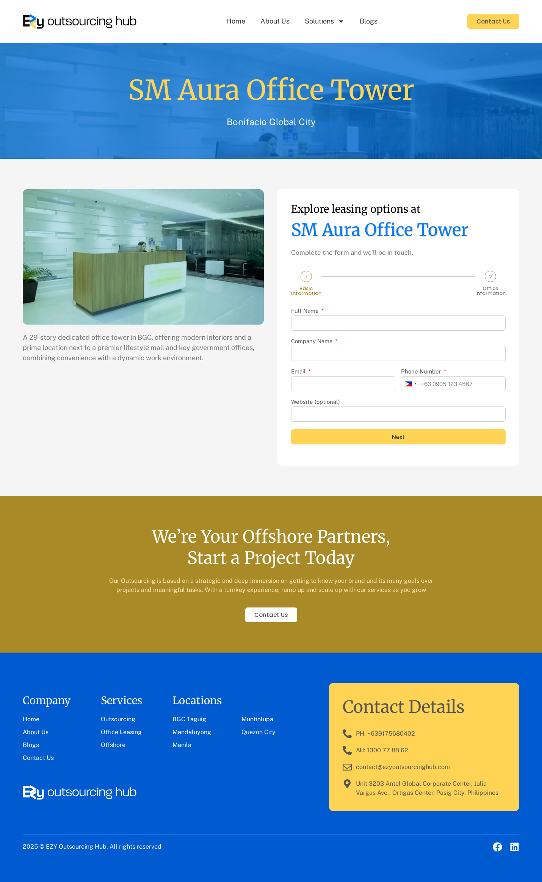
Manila (181, 745)
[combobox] (410, 384)
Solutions (325, 21)
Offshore (113, 745)
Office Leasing (121, 732)
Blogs (369, 21)
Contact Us (38, 757)
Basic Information (306, 291)
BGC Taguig (189, 719)
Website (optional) (315, 402)
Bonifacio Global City (271, 121)
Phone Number (422, 372)
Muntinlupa (257, 719)
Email (299, 372)
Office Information (490, 291)
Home (235, 21)
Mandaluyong (191, 732)
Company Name (312, 341)
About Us (275, 21)
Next (398, 437)
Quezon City (258, 732)
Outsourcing (118, 719)
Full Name (305, 311)
